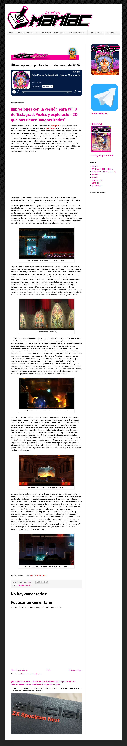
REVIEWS (95, 177)
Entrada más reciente (20, 670)
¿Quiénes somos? (96, 32)
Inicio (11, 32)
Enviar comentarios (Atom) (31, 674)
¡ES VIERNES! (96, 186)
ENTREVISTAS (97, 180)
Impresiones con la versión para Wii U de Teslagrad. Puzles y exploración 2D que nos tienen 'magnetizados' (44, 114)
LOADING (95, 183)
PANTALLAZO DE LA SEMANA (102, 169)
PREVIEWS (95, 174)
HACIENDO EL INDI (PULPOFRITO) (104, 172)
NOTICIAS (95, 166)
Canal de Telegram (99, 113)
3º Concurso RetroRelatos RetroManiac (50, 32)
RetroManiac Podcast (77, 32)
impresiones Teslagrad (24, 585)
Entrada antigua (75, 670)
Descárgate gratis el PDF (102, 155)
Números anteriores (24, 32)
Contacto (110, 32)
